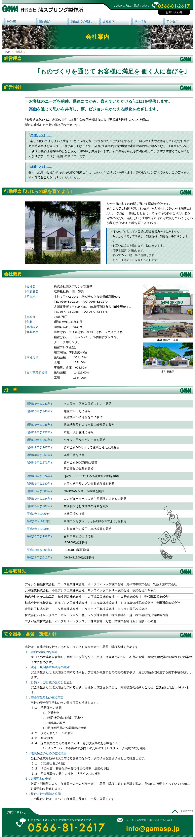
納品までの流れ (81, 21)
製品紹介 (45, 21)
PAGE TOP (187, 811)
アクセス (172, 21)
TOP (7, 51)
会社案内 (109, 21)
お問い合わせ (174, 12)
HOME (11, 21)
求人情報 (140, 21)
